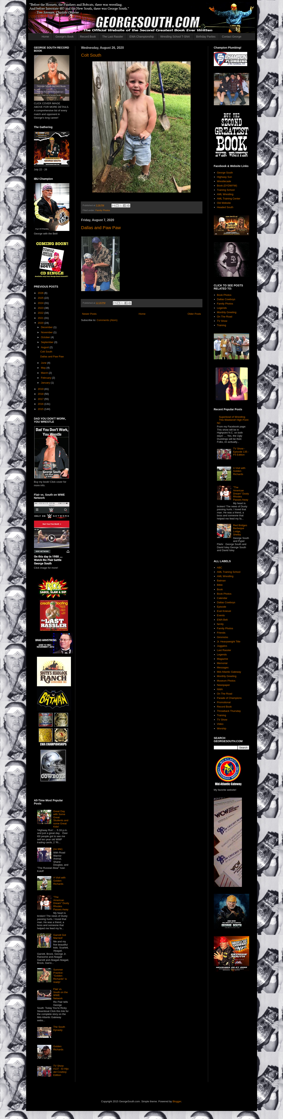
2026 (41, 293)
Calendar (222, 598)
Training (221, 325)
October (46, 337)
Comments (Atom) (107, 320)
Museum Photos (226, 680)
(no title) (57, 849)
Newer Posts (89, 313)
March (45, 372)
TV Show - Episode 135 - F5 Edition (241, 451)
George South (225, 172)
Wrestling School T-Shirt (175, 36)
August (45, 347)
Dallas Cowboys (226, 299)
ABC (219, 567)
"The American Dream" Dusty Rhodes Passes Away (61, 903)
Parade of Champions (229, 697)
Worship (221, 728)
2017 (41, 399)
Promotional (224, 702)
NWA (220, 689)
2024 (41, 303)
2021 (41, 317)
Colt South (91, 55)
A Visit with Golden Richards (59, 880)
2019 (41, 388)
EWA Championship (142, 36)
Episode (221, 606)
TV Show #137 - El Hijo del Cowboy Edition (61, 1070)
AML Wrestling (225, 194)
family (220, 624)
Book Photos (224, 294)
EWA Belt (222, 619)
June (44, 362)
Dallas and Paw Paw (101, 227)
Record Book (88, 36)
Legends (222, 307)
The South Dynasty (59, 1028)
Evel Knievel (224, 611)
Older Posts (194, 313)
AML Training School (228, 571)
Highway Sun (224, 176)
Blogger (177, 1101)
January (46, 382)
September (47, 342)
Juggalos (222, 645)
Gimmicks (222, 637)
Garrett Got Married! (59, 937)
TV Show (222, 320)
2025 (41, 297)
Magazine (222, 658)
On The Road (224, 316)
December (47, 327)
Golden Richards (58, 1048)
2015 (41, 409)
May (43, 367)
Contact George (231, 36)
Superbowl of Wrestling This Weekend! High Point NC (232, 419)
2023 (41, 307)
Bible (220, 584)
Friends (221, 632)
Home (45, 36)
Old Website (224, 202)
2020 (41, 322)
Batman (221, 580)
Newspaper (223, 685)
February (46, 377)
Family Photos (102, 210)
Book (220, 589)
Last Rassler (224, 650)
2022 (41, 312)
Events (221, 615)
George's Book (64, 36)
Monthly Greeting (226, 312)
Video (220, 723)
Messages (223, 667)
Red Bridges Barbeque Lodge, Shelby (240, 530)
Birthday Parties (206, 36)
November (47, 332)
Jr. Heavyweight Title (228, 641)
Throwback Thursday (229, 710)
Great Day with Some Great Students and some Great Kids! (60, 819)
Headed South (225, 207)
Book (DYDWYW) (227, 185)
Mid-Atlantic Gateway (229, 671)
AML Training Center (228, 198)
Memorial (222, 663)
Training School (226, 189)
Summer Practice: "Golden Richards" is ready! (60, 975)
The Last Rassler (112, 36)
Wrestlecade (224, 181)
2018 (41, 393)
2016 (41, 403)
